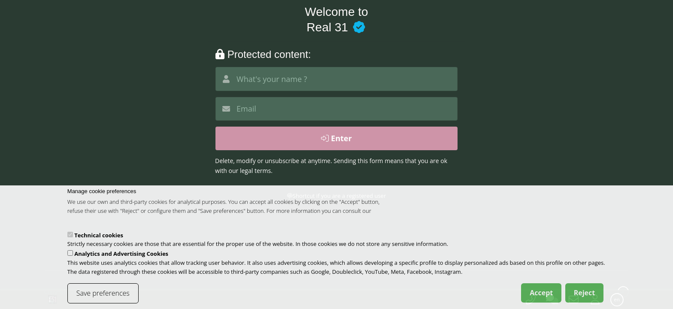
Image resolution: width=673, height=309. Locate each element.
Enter (336, 138)
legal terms (255, 171)
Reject (584, 298)
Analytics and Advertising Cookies (121, 259)
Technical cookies (98, 240)
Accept (541, 298)
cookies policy (84, 225)
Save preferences (103, 298)
